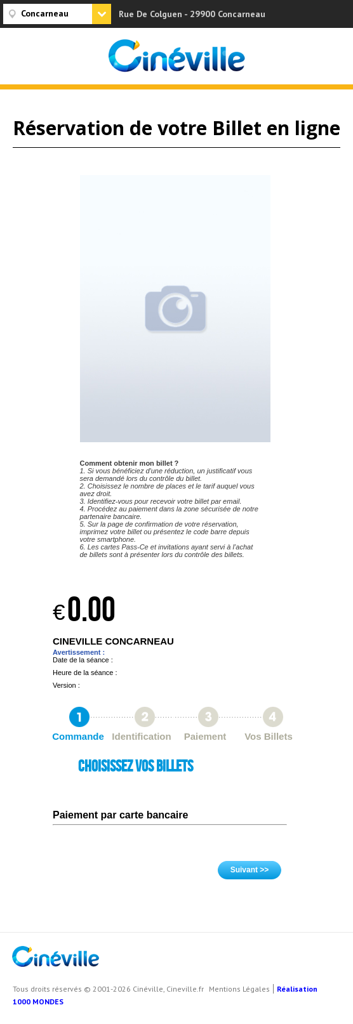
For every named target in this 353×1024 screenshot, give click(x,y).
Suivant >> (249, 869)
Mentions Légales (239, 989)
